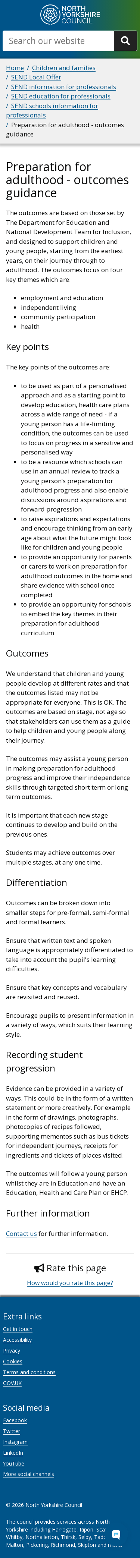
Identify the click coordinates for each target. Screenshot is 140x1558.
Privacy (11, 1350)
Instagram (15, 1441)
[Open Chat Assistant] (116, 1534)
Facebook (15, 1420)
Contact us (21, 1233)
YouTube (13, 1463)
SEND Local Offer (36, 77)
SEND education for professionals (61, 96)
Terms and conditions (29, 1372)
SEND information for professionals (63, 86)
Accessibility (17, 1339)
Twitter (11, 1431)
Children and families (64, 67)
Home (15, 67)
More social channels (28, 1473)
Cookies (12, 1361)
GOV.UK (12, 1383)
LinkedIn (13, 1452)
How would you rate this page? (70, 1283)
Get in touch (17, 1328)
